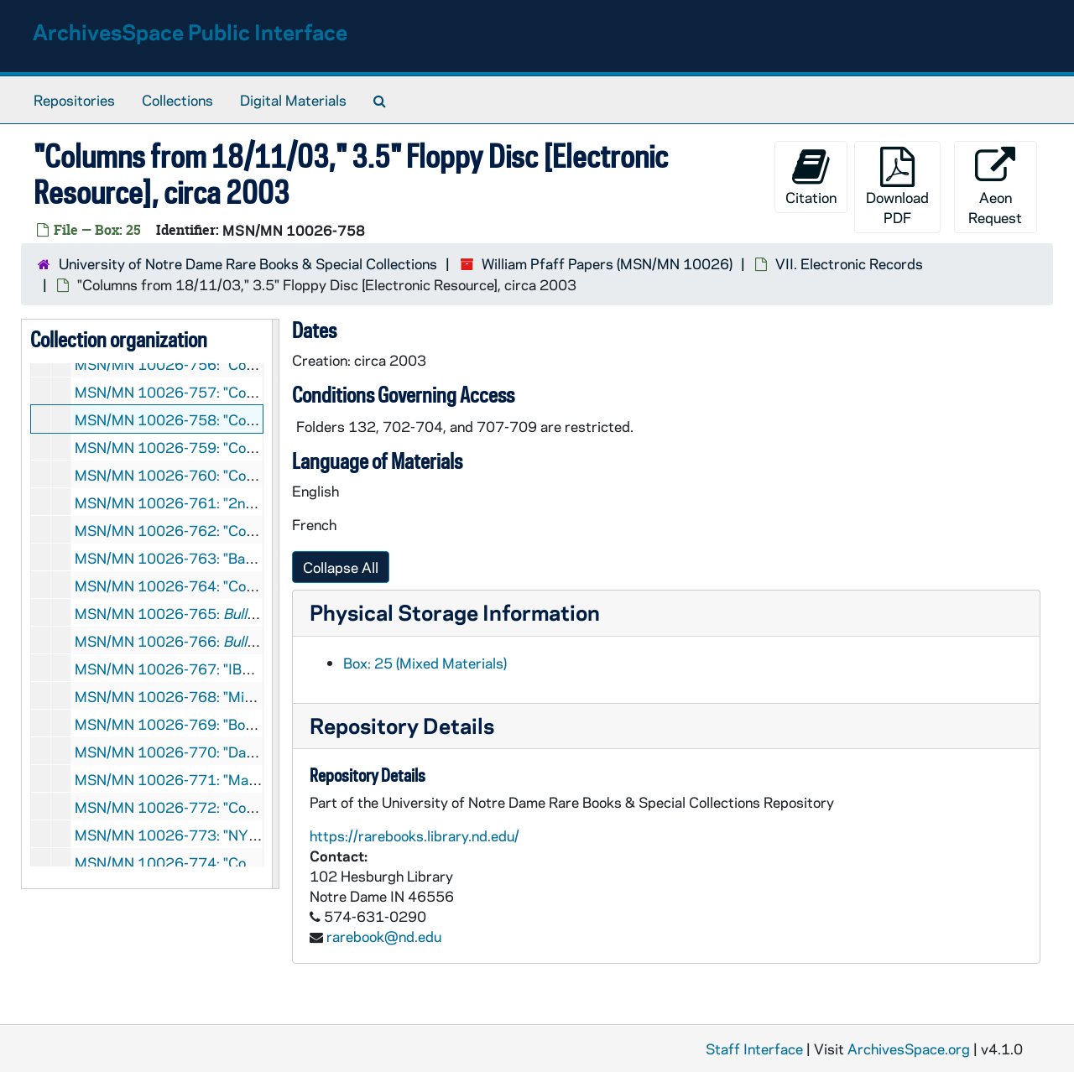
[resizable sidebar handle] (275, 604)
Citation (811, 176)
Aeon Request (995, 186)
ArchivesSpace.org (908, 1048)
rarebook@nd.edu (383, 936)
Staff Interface (754, 1048)
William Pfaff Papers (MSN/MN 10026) (607, 263)
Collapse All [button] (340, 567)
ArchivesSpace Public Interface (190, 31)
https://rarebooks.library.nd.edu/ (414, 835)
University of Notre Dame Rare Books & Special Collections (248, 263)
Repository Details (402, 725)
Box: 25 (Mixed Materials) (425, 662)
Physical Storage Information (455, 612)
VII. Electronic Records (849, 263)
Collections (177, 100)
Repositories (74, 100)
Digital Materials (293, 100)
